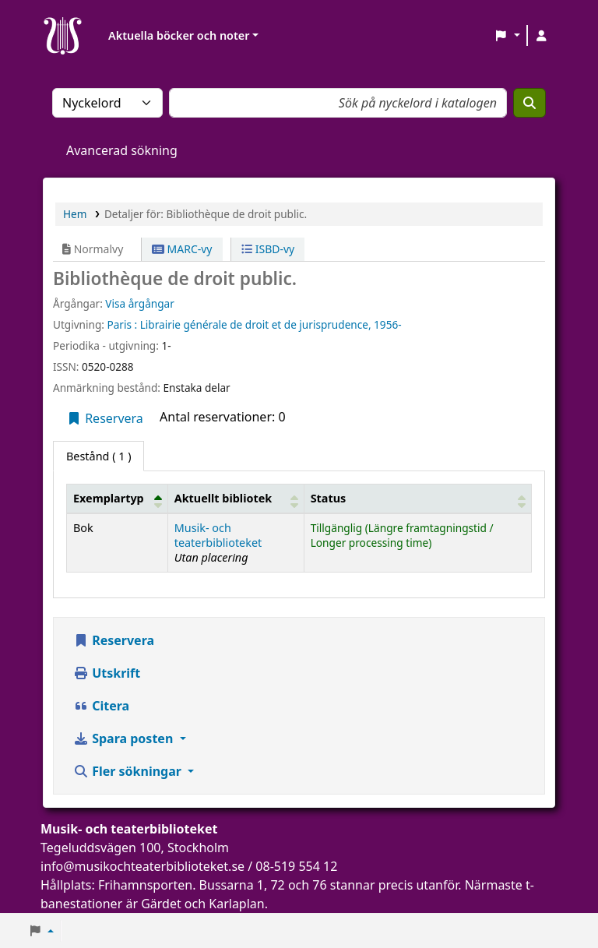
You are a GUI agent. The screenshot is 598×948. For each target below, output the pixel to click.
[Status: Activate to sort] (417, 499)
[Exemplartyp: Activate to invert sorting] (117, 499)
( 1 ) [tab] (98, 456)
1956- (387, 324)
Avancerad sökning (122, 150)
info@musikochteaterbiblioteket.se (142, 866)
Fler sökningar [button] (129, 771)
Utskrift (106, 673)
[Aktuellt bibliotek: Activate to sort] (235, 499)
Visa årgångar (139, 303)
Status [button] (328, 498)
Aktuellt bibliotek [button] (223, 498)
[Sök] (529, 103)
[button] (507, 36)
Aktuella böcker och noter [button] (178, 35)
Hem (74, 213)
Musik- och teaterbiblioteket (218, 535)
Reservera (104, 418)
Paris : (122, 324)
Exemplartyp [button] (108, 498)
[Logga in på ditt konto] (541, 36)
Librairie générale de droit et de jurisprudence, (255, 324)
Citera (101, 705)
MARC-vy (182, 248)
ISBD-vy (267, 248)
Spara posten (124, 738)
